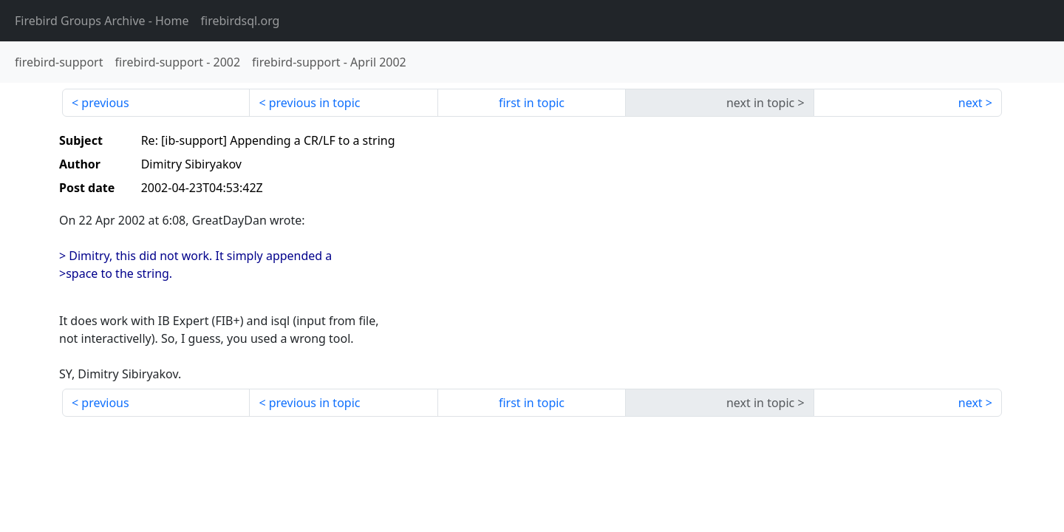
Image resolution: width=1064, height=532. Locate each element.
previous (105, 103)
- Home (102, 21)
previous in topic (315, 103)
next (970, 103)
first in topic (532, 103)
